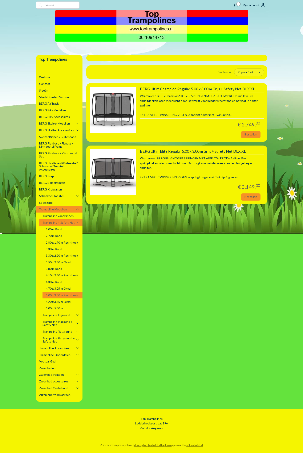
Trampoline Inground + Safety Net (61, 323)
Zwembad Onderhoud (59, 388)
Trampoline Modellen (59, 209)
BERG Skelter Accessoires (59, 130)
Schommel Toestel (59, 196)
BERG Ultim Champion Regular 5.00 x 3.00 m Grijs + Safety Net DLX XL (197, 89)
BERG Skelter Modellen (59, 123)
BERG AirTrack (49, 103)
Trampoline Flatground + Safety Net (61, 339)
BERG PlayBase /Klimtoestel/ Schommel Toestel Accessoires (58, 166)
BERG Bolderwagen (52, 182)
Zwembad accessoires (59, 381)
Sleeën (43, 90)
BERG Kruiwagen (50, 189)
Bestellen (250, 134)
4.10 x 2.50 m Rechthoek (62, 275)
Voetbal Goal (47, 361)
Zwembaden (47, 368)
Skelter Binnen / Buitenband (57, 137)
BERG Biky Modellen (52, 110)
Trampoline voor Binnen (58, 216)
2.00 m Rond (54, 229)
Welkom (44, 77)
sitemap (138, 445)
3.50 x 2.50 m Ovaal (58, 262)
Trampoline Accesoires (59, 348)
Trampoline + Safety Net (61, 222)
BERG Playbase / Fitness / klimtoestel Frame (56, 145)
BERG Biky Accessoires (54, 116)
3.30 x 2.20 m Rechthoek (62, 255)
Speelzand (46, 202)
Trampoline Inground (61, 315)
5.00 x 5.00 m (54, 308)
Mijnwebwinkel (194, 445)
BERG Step (46, 176)
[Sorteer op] (249, 72)
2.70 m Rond (54, 236)
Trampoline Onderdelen (59, 355)
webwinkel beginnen (160, 445)
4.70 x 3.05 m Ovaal (58, 288)
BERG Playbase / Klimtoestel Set (58, 154)
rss (146, 445)
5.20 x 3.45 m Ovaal (58, 301)
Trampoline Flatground (61, 331)
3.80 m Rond (54, 268)
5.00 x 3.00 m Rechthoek (62, 295)
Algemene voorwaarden (54, 395)
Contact (44, 83)
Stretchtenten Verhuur (54, 97)
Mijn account (254, 5)
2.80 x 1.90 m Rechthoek (62, 242)
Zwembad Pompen (59, 374)
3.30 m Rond (54, 249)
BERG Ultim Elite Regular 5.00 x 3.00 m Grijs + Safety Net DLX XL (193, 151)
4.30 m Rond (54, 282)
